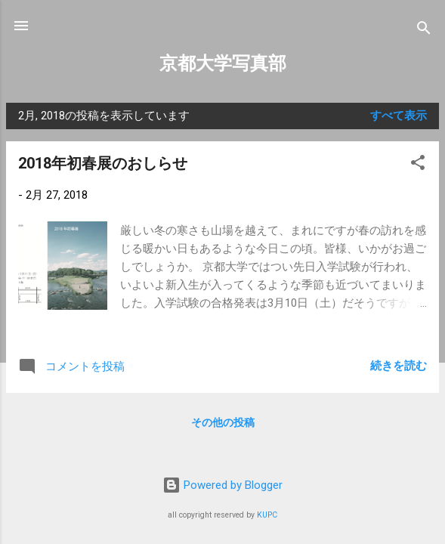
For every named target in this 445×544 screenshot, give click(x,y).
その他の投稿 (223, 422)
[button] (418, 165)
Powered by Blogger (222, 485)
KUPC (267, 515)
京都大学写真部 (222, 63)
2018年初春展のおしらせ (102, 163)
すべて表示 (398, 115)
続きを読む (398, 365)
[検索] (424, 31)
